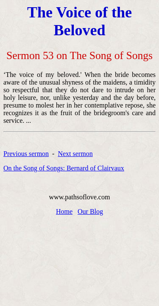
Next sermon (75, 153)
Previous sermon (26, 153)
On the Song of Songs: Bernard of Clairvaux (63, 168)
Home (64, 211)
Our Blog (90, 211)
